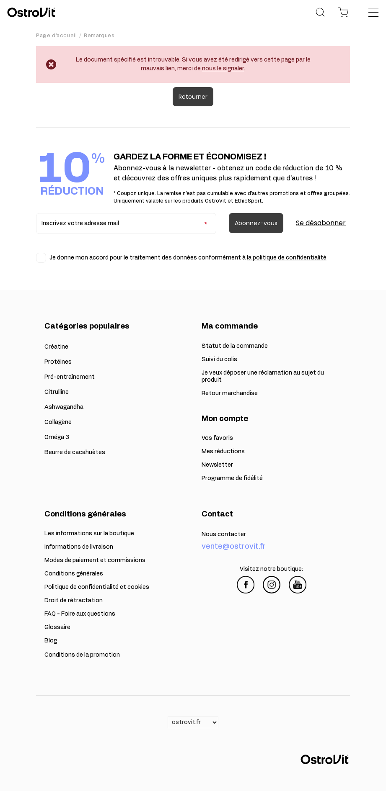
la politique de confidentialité (286, 258)
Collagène (58, 422)
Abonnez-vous (256, 223)
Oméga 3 (56, 437)
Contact (217, 514)
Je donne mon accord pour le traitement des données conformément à (187, 258)
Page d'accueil (56, 35)
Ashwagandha (63, 407)
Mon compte (225, 419)
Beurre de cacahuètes (74, 452)
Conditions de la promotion (82, 655)
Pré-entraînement (69, 377)
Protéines (58, 362)
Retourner (193, 96)
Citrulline (56, 392)
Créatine (56, 347)
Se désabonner (321, 223)
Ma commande (230, 326)
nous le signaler (223, 69)
